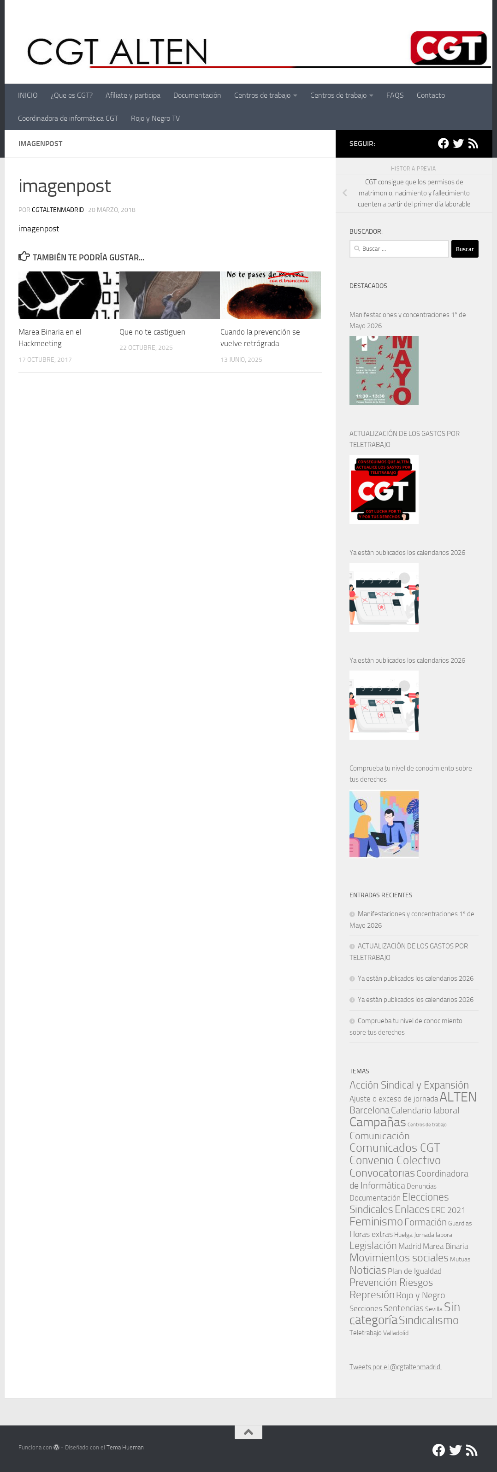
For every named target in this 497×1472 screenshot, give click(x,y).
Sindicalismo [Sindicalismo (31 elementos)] (429, 1320)
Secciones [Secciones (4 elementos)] (365, 1308)
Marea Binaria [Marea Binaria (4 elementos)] (445, 1246)
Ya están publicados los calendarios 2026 (407, 552)
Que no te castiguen (152, 331)
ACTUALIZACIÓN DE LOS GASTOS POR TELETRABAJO (404, 439)
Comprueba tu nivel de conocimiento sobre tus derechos (410, 773)
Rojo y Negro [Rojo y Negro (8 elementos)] (420, 1295)
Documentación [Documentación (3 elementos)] (375, 1198)
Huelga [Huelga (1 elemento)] (403, 1234)
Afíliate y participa (133, 95)
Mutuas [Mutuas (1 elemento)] (460, 1259)
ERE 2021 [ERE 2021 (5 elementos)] (448, 1210)
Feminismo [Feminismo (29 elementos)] (376, 1221)
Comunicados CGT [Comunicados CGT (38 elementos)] (394, 1148)
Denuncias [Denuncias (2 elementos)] (422, 1186)
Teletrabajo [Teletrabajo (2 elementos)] (365, 1333)
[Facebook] (443, 143)
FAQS (395, 95)
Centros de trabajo (262, 95)
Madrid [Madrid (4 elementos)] (409, 1246)
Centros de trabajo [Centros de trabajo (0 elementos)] (427, 1125)
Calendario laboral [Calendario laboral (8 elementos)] (425, 1110)
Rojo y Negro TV (155, 118)
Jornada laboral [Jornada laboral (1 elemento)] (434, 1234)
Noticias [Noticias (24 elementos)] (367, 1270)
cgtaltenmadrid (58, 210)
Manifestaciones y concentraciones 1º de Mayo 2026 (407, 320)
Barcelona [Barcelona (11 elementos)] (369, 1110)
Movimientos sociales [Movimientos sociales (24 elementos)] (399, 1257)
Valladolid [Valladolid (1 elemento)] (395, 1333)
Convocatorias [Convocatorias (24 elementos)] (382, 1172)
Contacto (431, 95)
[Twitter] (458, 143)
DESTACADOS (368, 286)
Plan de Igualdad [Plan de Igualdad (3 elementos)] (415, 1271)
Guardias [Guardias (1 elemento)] (460, 1223)
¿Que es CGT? (72, 95)
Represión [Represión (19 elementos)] (372, 1294)
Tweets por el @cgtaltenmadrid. (395, 1367)
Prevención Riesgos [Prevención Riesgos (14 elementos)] (391, 1282)
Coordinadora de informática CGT (68, 118)
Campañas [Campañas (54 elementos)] (377, 1122)
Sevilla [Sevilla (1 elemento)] (434, 1309)
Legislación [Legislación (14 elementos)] (373, 1245)
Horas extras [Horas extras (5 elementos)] (371, 1234)
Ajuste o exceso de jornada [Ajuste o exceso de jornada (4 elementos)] (393, 1098)
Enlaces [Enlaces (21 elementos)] (412, 1209)
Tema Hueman (125, 1447)
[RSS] (473, 143)
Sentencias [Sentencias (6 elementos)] (404, 1308)
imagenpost (38, 229)
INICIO (28, 95)
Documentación (197, 95)
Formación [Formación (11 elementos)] (425, 1222)
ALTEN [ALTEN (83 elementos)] (458, 1097)
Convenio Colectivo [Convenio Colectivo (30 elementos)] (395, 1160)
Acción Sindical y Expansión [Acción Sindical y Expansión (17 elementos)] (409, 1085)
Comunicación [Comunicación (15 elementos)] (379, 1136)
